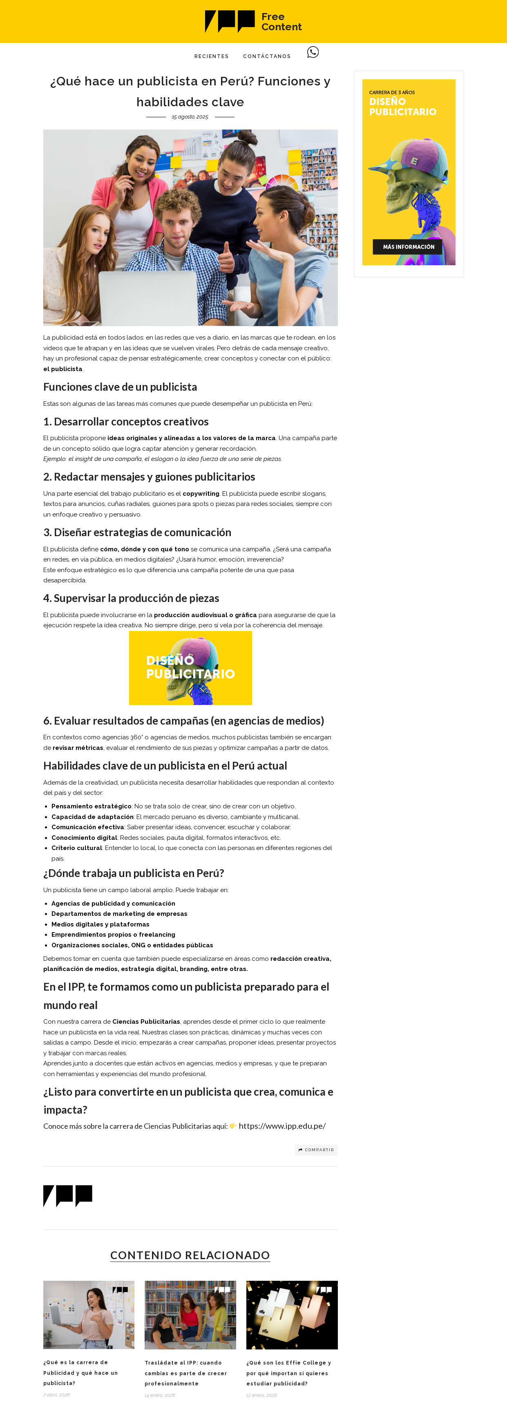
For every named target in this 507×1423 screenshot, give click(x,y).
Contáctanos (267, 56)
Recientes (211, 56)
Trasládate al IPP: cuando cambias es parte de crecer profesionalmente (186, 1373)
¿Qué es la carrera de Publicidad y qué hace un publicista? (80, 1373)
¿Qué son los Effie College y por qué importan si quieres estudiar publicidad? (288, 1373)
